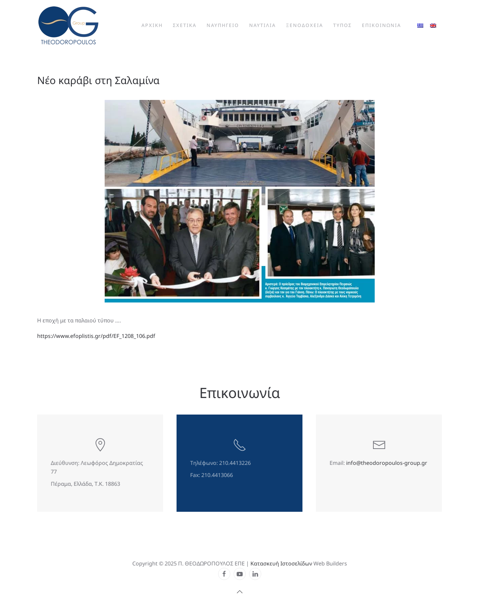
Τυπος (342, 25)
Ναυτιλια (262, 25)
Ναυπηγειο (223, 25)
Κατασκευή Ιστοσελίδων (280, 563)
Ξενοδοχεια (304, 25)
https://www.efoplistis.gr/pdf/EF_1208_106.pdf (96, 336)
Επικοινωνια (381, 25)
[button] (239, 591)
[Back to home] (68, 25)
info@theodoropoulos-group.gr (386, 463)
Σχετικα (184, 25)
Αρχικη (152, 25)
